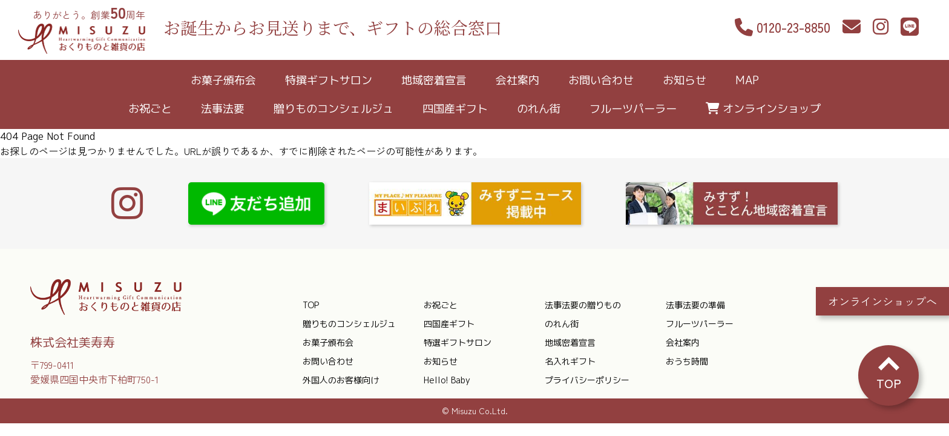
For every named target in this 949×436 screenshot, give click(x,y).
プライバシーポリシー (587, 380)
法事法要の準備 (695, 305)
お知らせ (684, 80)
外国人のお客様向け (341, 380)
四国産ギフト (455, 108)
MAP (747, 80)
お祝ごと (150, 108)
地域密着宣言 (434, 80)
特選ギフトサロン (457, 342)
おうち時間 (687, 361)
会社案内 (517, 80)
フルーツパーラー (633, 108)
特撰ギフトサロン (328, 80)
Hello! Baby (447, 380)
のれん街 (538, 108)
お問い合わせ (601, 80)
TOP (311, 305)
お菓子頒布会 (223, 80)
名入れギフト (570, 361)
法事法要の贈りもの (583, 305)
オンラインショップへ (882, 300)
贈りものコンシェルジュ (333, 108)
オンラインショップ (772, 108)
